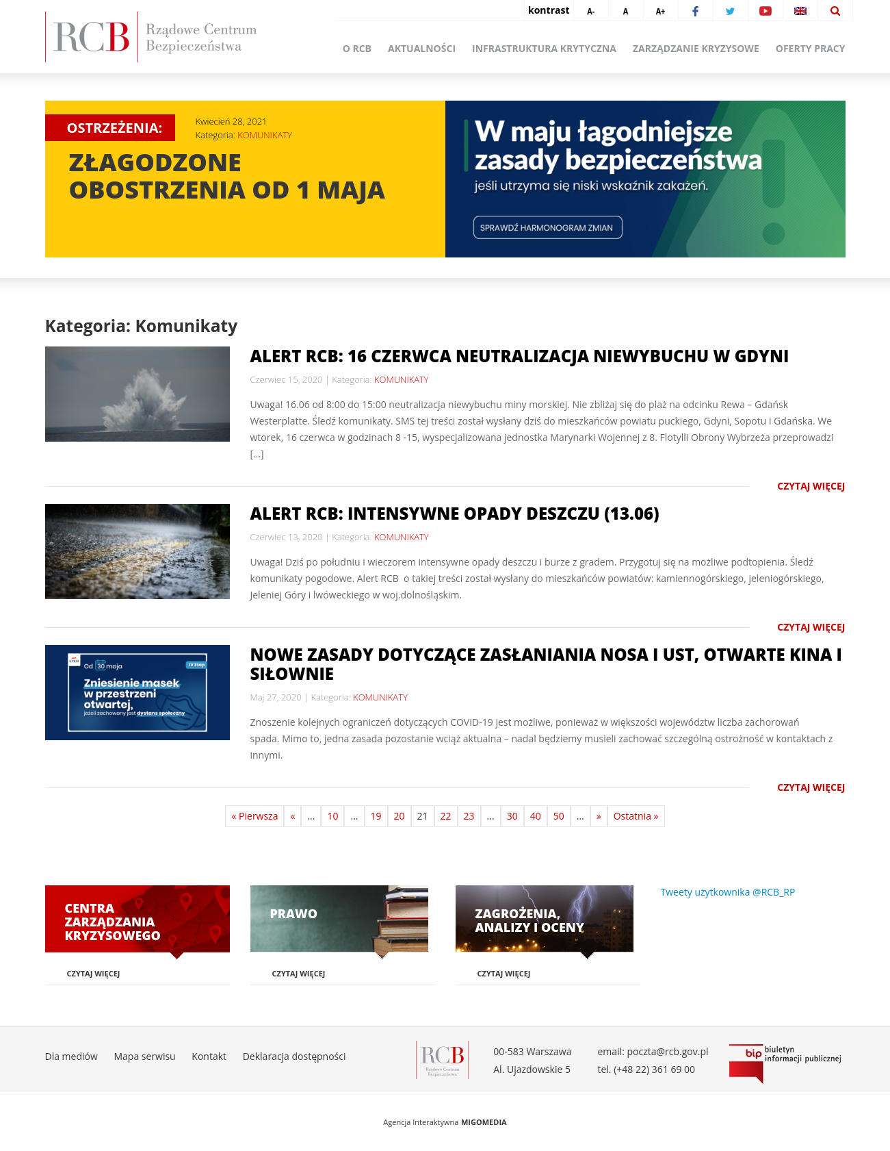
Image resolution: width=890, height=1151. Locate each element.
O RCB (357, 48)
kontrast (548, 9)
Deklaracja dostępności (294, 1056)
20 (399, 815)
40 (535, 815)
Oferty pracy (811, 48)
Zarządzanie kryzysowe (696, 48)
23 (469, 815)
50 (558, 815)
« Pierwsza (254, 815)
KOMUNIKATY (264, 135)
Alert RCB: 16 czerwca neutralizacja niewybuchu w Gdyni (519, 355)
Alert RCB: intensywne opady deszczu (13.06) (454, 513)
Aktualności (422, 48)
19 (376, 815)
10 (332, 815)
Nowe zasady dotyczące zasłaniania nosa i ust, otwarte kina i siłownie (546, 664)
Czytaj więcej (811, 485)
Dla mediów (71, 1056)
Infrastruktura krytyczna (544, 48)
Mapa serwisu (144, 1056)
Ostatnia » (636, 815)
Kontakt (209, 1056)
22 (446, 815)
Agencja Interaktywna (420, 1122)
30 (512, 815)
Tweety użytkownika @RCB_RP (728, 891)
